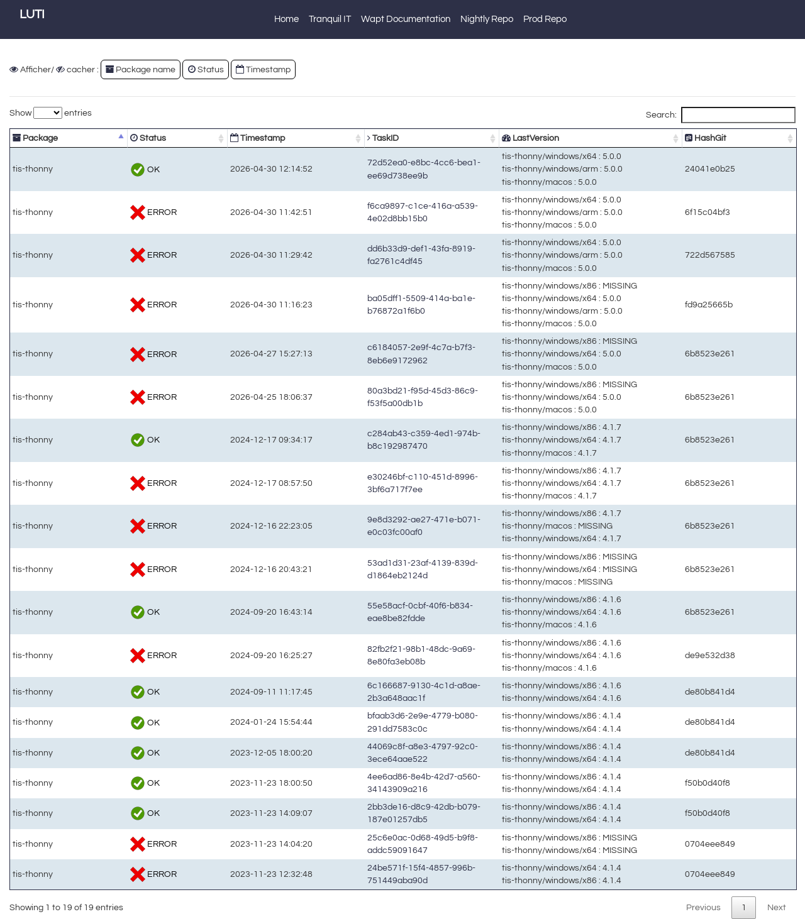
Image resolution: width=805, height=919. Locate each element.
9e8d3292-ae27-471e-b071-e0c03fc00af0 (378, 526)
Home (286, 19)
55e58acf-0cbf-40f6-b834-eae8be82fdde (375, 612)
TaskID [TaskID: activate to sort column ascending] (309, 138)
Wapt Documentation (405, 19)
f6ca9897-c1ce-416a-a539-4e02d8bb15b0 (379, 212)
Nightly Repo (486, 19)
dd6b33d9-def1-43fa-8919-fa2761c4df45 (375, 255)
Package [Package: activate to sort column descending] (35, 138)
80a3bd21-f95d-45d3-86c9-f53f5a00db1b (377, 397)
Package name (140, 69)
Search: (721, 115)
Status (206, 69)
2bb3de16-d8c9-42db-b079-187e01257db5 (380, 813)
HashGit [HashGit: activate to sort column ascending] (736, 138)
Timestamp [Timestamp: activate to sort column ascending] (206, 138)
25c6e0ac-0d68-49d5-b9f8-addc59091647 (379, 844)
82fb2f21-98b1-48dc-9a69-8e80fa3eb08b (377, 655)
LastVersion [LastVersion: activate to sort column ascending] (558, 138)
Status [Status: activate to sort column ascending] (120, 138)
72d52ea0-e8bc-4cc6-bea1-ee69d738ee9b (380, 168)
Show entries (50, 113)
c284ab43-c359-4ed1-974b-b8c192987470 (380, 439)
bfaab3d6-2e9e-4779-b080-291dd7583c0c (379, 722)
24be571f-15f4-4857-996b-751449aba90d (378, 874)
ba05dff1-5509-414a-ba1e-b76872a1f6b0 (377, 304)
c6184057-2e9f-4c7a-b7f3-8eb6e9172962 (378, 353)
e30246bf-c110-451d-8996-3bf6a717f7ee (377, 483)
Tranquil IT (330, 19)
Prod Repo (545, 19)
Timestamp (263, 69)
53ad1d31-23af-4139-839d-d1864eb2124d (379, 569)
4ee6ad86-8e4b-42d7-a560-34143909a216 (380, 783)
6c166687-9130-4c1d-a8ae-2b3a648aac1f (379, 691)
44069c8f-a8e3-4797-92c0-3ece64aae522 (379, 752)
